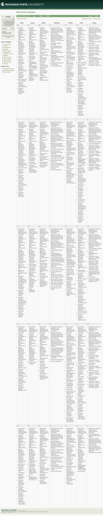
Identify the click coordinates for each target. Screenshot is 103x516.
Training (6, 63)
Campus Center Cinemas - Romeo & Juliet (21, 62)
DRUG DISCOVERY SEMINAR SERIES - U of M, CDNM (82, 160)
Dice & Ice (92, 276)
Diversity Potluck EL (57, 149)
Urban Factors (20, 57)
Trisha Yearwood (69, 483)
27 (6, 19)
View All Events (7, 44)
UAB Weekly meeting (44, 67)
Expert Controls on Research (70, 380)
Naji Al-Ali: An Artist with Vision (71, 393)
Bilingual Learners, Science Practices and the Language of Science (57, 145)
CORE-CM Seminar (69, 68)
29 (9, 19)
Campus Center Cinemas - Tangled (81, 188)
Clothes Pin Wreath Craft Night (57, 63)
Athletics (6, 49)
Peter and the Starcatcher (22, 80)
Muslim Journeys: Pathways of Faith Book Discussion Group (44, 283)
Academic (6, 46)
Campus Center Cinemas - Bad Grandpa (22, 68)
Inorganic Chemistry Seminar (32, 58)
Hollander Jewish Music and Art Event (57, 275)
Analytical (81, 76)
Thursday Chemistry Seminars (69, 158)
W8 (2, 23)
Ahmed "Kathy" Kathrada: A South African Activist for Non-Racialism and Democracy (22, 33)
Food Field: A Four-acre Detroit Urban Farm (44, 158)
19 (9, 23)
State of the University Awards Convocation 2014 (44, 269)
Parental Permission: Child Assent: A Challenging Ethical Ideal (71, 262)
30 (10, 19)
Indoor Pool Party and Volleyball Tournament (82, 102)
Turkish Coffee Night (44, 64)
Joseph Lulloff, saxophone (43, 372)
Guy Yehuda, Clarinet (55, 167)
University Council (43, 463)
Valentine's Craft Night (56, 288)
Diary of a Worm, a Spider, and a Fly (22, 266)
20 (10, 23)
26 (4, 19)
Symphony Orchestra (81, 200)
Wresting (69, 387)
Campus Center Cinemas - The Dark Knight (81, 389)
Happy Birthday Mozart (32, 79)
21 (12, 23)
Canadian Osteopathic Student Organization (57, 56)
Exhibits (6, 55)
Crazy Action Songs (57, 269)
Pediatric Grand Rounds (56, 43)
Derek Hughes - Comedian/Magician (95, 58)
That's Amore (22, 167)
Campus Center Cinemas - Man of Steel (82, 401)
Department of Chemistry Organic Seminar (57, 52)
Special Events (7, 60)
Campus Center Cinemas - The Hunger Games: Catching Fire (71, 285)
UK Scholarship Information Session (57, 156)
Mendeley (69, 65)
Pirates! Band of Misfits (56, 272)
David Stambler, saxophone (43, 482)
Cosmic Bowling (56, 66)
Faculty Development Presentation (70, 52)
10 (6, 22)
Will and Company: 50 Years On (70, 479)
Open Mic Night (69, 79)
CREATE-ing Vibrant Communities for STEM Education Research (70, 374)
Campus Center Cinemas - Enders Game (70, 180)
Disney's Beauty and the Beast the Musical (44, 377)
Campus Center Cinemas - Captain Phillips (21, 74)
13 (10, 22)
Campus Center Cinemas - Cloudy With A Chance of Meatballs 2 (71, 174)
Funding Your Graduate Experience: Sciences (82, 367)
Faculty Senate (42, 361)
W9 (2, 25)
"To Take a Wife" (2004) (56, 60)
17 (6, 23)
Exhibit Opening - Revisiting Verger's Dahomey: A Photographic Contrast (22, 161)
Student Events (7, 62)
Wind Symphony (69, 167)
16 (4, 23)
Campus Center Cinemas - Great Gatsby (70, 84)
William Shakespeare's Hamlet (93, 253)
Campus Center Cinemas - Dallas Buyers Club (71, 292)
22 (13, 23)
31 (12, 19)
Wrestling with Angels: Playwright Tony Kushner (44, 72)
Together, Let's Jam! (57, 158)
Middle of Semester (57, 449)
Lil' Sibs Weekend (81, 184)
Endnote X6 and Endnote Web (82, 79)
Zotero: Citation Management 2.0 (82, 266)
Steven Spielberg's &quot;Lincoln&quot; (58, 164)
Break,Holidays (7, 51)
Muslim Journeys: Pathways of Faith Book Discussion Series (70, 74)
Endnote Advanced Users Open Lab (57, 457)
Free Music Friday (81, 165)
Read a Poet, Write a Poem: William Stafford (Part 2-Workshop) (33, 72)
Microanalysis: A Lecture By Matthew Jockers (71, 359)
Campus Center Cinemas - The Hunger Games (82, 291)
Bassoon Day (93, 250)
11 (7, 22)
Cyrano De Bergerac (57, 359)
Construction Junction (70, 267)
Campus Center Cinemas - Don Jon (69, 90)
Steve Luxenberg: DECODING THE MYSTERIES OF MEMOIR (33, 64)
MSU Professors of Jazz (81, 395)
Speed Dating (82, 312)
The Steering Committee (44, 162)
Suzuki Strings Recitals (71, 467)
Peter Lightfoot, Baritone (32, 290)
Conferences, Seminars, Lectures (8, 53)
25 (7, 25)
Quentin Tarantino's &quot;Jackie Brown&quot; (70, 401)
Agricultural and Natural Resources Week (95, 435)
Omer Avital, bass (56, 277)
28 (7, 19)
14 (12, 22)
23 (4, 25)
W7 (2, 22)
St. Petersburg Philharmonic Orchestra (33, 477)
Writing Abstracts (56, 268)
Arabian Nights (80, 405)
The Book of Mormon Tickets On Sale (82, 58)
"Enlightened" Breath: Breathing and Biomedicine (56, 254)
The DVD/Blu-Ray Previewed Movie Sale (44, 57)
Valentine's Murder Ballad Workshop (32, 274)
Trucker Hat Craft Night (56, 468)
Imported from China (32, 162)
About (19, 510)
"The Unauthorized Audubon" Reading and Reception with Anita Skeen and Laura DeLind (57, 350)
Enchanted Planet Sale (32, 265)
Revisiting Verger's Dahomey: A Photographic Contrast (22, 124)
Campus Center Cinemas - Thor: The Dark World (70, 407)
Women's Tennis (94, 45)
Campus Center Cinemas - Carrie (81, 84)
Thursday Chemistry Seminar (69, 463)
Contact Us (23, 510)
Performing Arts (7, 57)
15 (13, 22)
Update (8, 37)
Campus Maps (7, 72)
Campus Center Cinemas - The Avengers (81, 373)
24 (6, 25)
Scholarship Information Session (57, 465)
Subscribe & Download (8, 36)
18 (7, 23)
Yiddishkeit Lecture (32, 363)
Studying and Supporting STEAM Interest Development (57, 453)
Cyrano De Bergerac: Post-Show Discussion (70, 419)
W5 (2, 19)
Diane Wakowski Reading (56, 161)
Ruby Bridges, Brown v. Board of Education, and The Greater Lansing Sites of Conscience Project (22, 48)
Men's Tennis (82, 62)
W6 (2, 21)
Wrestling (92, 43)
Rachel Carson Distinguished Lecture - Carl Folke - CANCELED (44, 469)
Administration (7, 47)
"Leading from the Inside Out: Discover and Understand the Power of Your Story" (57, 259)
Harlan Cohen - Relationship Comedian (93, 378)
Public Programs (8, 58)
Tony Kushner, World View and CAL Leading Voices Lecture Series (32, 282)
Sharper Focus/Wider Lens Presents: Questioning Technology (33, 169)
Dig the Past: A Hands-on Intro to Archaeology (94, 349)
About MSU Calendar (9, 68)
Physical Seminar (42, 61)
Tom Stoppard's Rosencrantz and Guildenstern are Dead (94, 273)
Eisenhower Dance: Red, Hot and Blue (57, 280)
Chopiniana (81, 471)
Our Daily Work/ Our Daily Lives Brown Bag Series (81, 170)
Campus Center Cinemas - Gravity (69, 414)
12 (9, 22)
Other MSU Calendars (9, 70)
